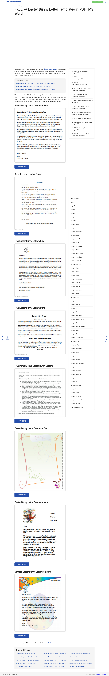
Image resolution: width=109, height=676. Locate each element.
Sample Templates (101, 674)
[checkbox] (4, 1)
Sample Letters (22, 6)
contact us (49, 643)
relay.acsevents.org (18, 229)
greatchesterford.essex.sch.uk (21, 296)
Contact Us (6, 674)
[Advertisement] (54, 29)
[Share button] (7, 338)
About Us (14, 674)
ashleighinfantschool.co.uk (20, 354)
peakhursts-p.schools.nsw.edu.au (22, 417)
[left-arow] (3, 338)
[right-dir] (106, 338)
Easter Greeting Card (50, 69)
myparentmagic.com (19, 162)
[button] (105, 2)
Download (22, 167)
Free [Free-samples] (97, 1)
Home (15, 6)
